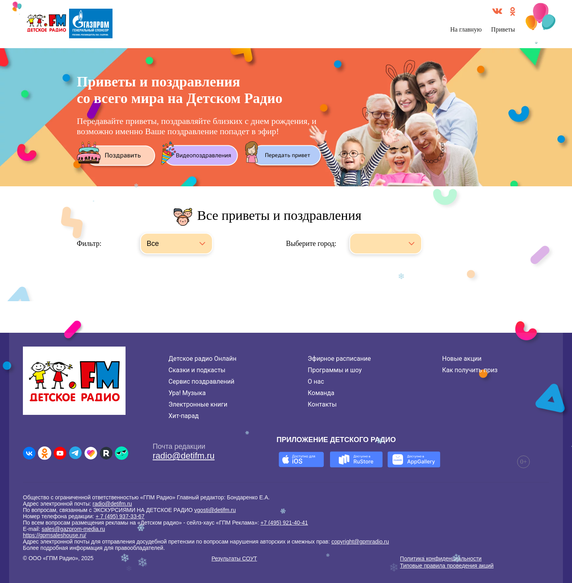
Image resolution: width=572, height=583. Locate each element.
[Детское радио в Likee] (90, 453)
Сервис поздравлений (201, 381)
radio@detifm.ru (184, 456)
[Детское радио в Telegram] (75, 453)
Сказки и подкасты (197, 370)
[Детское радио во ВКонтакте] (29, 453)
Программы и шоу (335, 370)
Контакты (322, 404)
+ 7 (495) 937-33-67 (120, 516)
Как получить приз (470, 370)
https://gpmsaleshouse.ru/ (54, 535)
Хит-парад (184, 416)
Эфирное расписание (339, 358)
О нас (316, 381)
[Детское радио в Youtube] (60, 453)
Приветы (503, 29)
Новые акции (462, 358)
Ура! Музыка (187, 393)
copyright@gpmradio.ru (360, 541)
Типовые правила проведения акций (446, 565)
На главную (466, 29)
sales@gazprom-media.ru (73, 529)
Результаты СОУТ (234, 558)
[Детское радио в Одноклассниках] (44, 453)
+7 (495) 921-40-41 (284, 522)
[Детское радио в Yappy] (121, 453)
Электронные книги (198, 404)
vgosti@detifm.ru (215, 510)
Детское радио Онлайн (202, 358)
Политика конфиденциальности (441, 558)
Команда (321, 393)
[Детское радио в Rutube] (106, 453)
